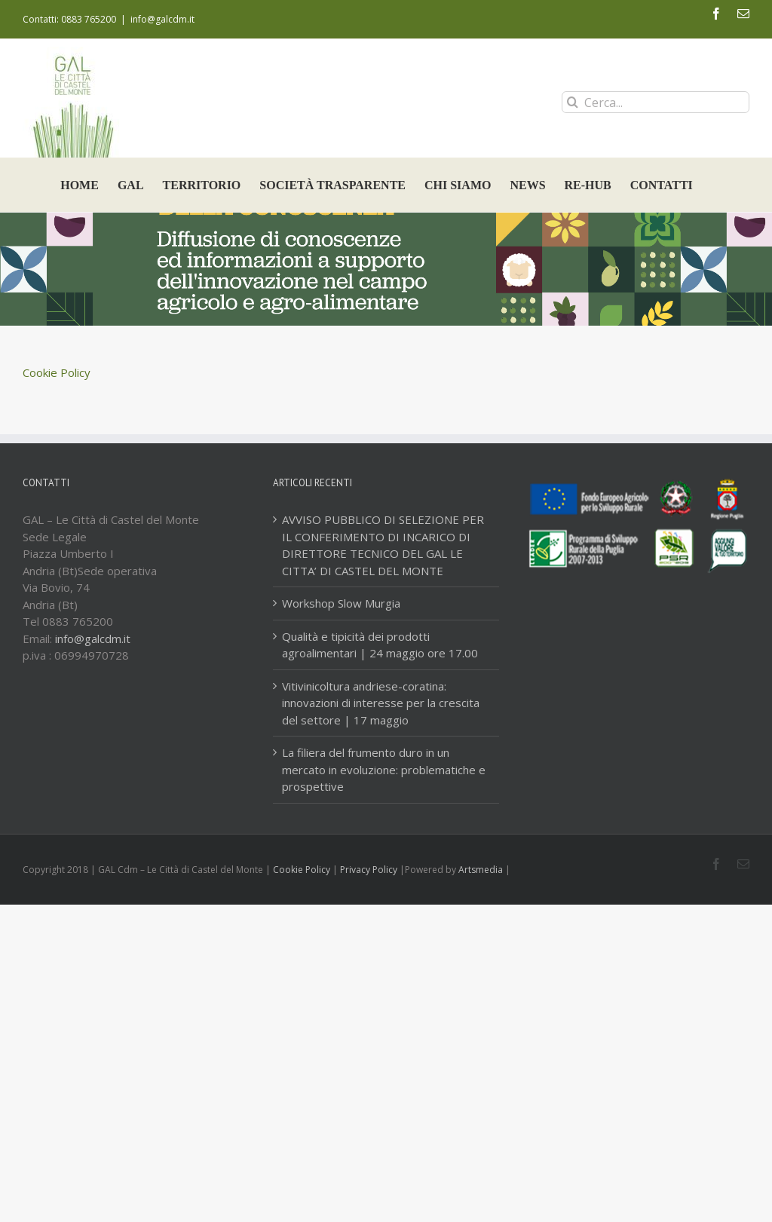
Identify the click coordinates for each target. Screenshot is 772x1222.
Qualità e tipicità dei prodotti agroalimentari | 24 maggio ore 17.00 (380, 645)
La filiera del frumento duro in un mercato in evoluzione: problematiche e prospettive (384, 769)
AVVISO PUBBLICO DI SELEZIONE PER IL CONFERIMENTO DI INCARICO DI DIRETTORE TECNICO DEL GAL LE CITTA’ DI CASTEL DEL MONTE (383, 545)
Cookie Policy (56, 372)
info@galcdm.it (162, 19)
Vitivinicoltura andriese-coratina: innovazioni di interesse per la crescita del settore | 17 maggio (380, 702)
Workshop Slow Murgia (341, 603)
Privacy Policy (368, 869)
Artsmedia (480, 869)
